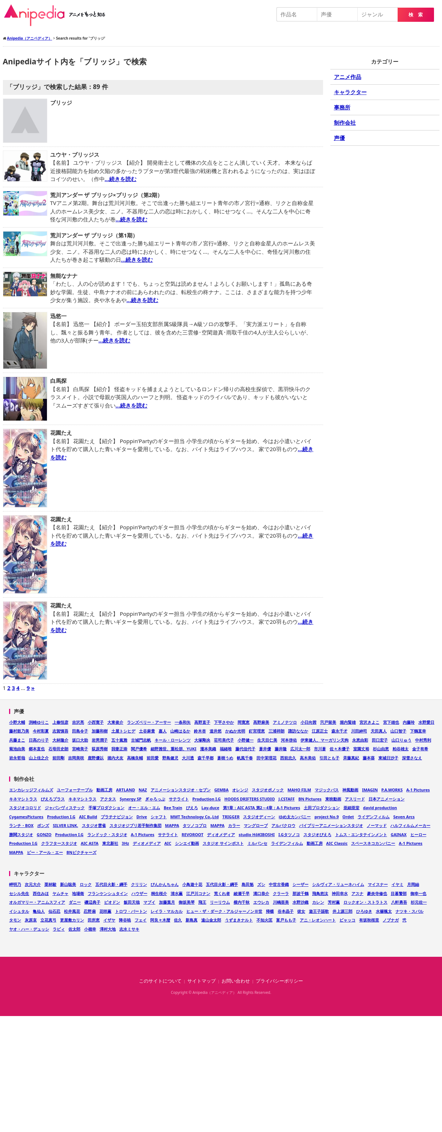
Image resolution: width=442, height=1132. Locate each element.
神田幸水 (340, 893)
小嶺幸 (90, 929)
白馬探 (58, 380)
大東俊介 (115, 722)
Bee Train (173, 807)
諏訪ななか (298, 731)
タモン (15, 920)
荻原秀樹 (100, 748)
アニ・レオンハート (318, 920)
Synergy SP (131, 799)
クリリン (139, 884)
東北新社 (110, 843)
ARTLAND (125, 789)
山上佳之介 (39, 757)
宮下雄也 (391, 722)
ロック (86, 884)
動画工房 (104, 789)
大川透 (188, 757)
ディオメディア (221, 834)
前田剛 (58, 757)
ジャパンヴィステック (65, 807)
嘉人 (163, 731)
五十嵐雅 (119, 740)
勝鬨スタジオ (21, 834)
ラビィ (59, 929)
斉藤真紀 (351, 757)
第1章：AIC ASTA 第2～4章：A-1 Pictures (261, 807)
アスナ (357, 893)
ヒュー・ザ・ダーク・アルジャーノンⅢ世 (224, 911)
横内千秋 (242, 902)
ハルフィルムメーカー (410, 825)
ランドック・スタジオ (107, 834)
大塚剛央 (202, 740)
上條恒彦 (60, 722)
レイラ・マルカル (167, 911)
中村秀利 (423, 740)
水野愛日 (426, 722)
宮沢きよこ (369, 722)
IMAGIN (370, 789)
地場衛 (78, 893)
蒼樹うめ (225, 757)
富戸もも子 (286, 920)
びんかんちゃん (165, 884)
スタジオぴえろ (317, 834)
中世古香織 (279, 884)
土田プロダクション (322, 807)
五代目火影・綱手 (111, 884)
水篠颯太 (384, 911)
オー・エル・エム (144, 807)
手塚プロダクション (106, 807)
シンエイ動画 (187, 843)
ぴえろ (192, 807)
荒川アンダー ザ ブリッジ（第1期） (94, 235)
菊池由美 (17, 748)
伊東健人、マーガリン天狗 (324, 740)
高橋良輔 (135, 757)
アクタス (108, 799)
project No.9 (326, 816)
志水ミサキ (129, 929)
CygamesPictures (26, 816)
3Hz (125, 843)
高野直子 (202, 722)
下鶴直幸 (418, 731)
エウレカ (261, 902)
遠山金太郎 (211, 920)
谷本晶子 (286, 911)
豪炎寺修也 (377, 893)
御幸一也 (418, 893)
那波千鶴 (300, 893)
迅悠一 (58, 316)
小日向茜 (308, 722)
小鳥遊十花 (192, 884)
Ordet (348, 816)
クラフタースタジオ (59, 843)
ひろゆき (364, 911)
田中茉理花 (266, 757)
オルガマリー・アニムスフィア (37, 902)
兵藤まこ (17, 740)
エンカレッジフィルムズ (31, 789)
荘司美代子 (224, 740)
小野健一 (246, 740)
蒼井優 (265, 748)
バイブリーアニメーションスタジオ (331, 825)
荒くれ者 (222, 893)
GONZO (44, 834)
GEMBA (221, 789)
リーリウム (220, 902)
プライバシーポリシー (279, 981)
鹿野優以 (96, 757)
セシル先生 (19, 893)
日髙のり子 (39, 740)
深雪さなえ (412, 757)
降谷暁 (125, 920)
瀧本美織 (208, 748)
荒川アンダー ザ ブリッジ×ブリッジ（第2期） (106, 194)
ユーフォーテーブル (75, 789)
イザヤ (109, 920)
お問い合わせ (236, 981)
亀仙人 (39, 911)
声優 (339, 137)
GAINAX (399, 834)
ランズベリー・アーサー (149, 722)
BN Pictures (310, 799)
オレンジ (240, 789)
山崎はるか (180, 731)
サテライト (179, 799)
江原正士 (320, 731)
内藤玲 (409, 722)
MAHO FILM (299, 789)
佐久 (178, 920)
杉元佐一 (419, 902)
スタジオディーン (259, 816)
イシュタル (19, 911)
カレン (318, 902)
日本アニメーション (387, 799)
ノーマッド (377, 825)
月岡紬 (413, 884)
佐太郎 (74, 929)
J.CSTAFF (287, 799)
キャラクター (350, 92)
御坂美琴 (187, 902)
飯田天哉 (132, 902)
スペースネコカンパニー (373, 843)
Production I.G (206, 799)
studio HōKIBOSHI (257, 834)
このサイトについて (160, 981)
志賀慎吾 (60, 731)
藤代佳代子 (245, 748)
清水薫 (177, 893)
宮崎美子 (80, 748)
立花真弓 (48, 920)
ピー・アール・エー (45, 852)
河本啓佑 (289, 740)
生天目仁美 (267, 740)
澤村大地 (108, 929)
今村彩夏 (41, 731)
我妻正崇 (119, 748)
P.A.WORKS (391, 789)
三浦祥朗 (276, 731)
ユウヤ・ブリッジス (74, 154)
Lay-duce (210, 807)
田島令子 (80, 731)
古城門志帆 (141, 740)
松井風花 (72, 911)
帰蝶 (270, 911)
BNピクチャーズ (81, 852)
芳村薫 (334, 902)
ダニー (75, 902)
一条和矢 (183, 722)
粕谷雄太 (401, 748)
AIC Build (88, 816)
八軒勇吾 (399, 902)
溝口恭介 (261, 893)
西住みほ (41, 893)
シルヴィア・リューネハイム (338, 884)
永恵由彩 (360, 740)
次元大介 (33, 884)
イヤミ (397, 884)
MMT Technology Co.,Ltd (194, 816)
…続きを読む (121, 178)
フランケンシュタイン (108, 893)
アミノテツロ (285, 722)
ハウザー (139, 893)
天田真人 (379, 731)
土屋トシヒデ (123, 731)
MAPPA (172, 825)
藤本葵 (369, 757)
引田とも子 (329, 757)
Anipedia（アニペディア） (57, 15)
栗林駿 (50, 884)
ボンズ (43, 825)
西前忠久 (288, 757)
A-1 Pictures (418, 789)
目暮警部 (399, 893)
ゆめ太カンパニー (295, 816)
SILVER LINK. (65, 825)
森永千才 (339, 731)
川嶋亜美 (281, 902)
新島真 (192, 920)
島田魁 (248, 884)
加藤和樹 (100, 731)
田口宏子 (380, 740)
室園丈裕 (361, 748)
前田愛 (153, 757)
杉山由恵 (381, 748)
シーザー (300, 884)
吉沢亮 (78, 722)
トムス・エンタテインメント (361, 834)
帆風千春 (245, 757)
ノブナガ (391, 920)
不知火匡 (264, 920)
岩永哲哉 (17, 757)
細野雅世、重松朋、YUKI (173, 748)
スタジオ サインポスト (223, 843)
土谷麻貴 (147, 731)
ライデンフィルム (374, 816)
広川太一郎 (300, 748)
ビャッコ (347, 920)
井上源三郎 (343, 911)
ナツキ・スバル (409, 911)
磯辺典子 (92, 902)
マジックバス (327, 789)
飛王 (202, 902)
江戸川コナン (198, 893)
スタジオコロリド (25, 807)
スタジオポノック (268, 789)
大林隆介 (60, 740)
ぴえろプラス (53, 799)
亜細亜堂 (351, 807)
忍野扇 (90, 911)
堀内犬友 (115, 757)
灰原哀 (31, 920)
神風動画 (350, 789)
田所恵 (94, 920)
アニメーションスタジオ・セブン (181, 789)
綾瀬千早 (242, 893)
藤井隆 (281, 748)
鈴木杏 (200, 731)
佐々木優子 (340, 748)
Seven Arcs (404, 816)
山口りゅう (401, 740)
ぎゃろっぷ (155, 799)
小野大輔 (17, 722)
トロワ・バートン (131, 911)
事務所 (342, 107)
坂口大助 (80, 740)
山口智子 (398, 731)
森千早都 (206, 757)
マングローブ (256, 825)
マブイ (149, 902)
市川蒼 (320, 748)
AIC (167, 843)
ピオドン (112, 902)
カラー (234, 825)
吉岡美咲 (76, 757)
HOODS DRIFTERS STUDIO (249, 799)
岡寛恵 (244, 722)
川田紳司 (359, 731)
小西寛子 (96, 722)
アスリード (355, 799)
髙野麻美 (261, 722)
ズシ (261, 884)
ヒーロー (418, 834)
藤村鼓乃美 (19, 731)
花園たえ (61, 432)
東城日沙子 (388, 757)
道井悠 (216, 731)
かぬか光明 (235, 731)
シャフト (159, 816)
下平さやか (224, 722)
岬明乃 (15, 884)
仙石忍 (54, 911)
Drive (141, 816)
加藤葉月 (167, 902)
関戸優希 (139, 748)
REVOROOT (192, 834)
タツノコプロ (195, 825)
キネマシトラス (23, 799)
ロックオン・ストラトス (365, 902)
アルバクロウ (283, 825)
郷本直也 (37, 748)
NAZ (143, 789)
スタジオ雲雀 (94, 825)
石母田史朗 (58, 748)
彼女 (301, 911)
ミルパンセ (257, 843)
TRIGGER (230, 816)
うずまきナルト (239, 920)
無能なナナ (63, 275)
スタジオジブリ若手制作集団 (135, 825)
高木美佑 (308, 757)
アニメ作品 (347, 76)
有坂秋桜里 (369, 920)
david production (380, 807)
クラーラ (281, 893)
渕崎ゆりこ (39, 722)
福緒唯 (226, 748)
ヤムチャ (60, 893)
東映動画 (333, 799)
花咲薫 (105, 911)
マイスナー (378, 884)
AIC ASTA (90, 843)
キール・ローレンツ (173, 740)
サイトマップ (201, 981)
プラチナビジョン (117, 816)
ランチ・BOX (21, 825)
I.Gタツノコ (289, 834)
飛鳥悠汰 (320, 893)
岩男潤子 (100, 740)
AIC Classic (337, 843)
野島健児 (170, 757)
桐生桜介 (159, 893)
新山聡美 (68, 884)
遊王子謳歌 (319, 911)
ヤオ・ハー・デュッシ (29, 929)
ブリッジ (61, 102)
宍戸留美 (328, 722)
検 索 (416, 14)
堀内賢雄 (348, 722)
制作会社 (345, 122)
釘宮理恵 (257, 731)
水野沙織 (300, 902)
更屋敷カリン (72, 920)
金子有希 (420, 748)
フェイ (141, 920)
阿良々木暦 (160, 920)
